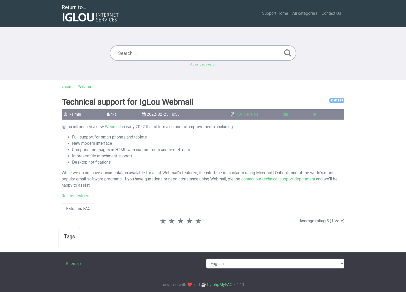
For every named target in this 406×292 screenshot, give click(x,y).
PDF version (246, 114)
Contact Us (331, 13)
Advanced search (203, 64)
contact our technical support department (278, 179)
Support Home (275, 13)
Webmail (113, 126)
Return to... (91, 14)
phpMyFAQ (223, 284)
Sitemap (73, 263)
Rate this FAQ (78, 208)
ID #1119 (336, 100)
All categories (304, 13)
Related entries (75, 195)
